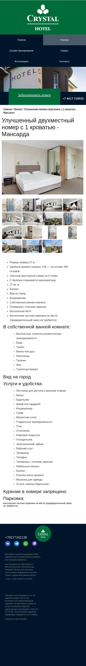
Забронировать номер (34, 95)
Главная (7, 109)
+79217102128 (16, 537)
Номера (18, 109)
